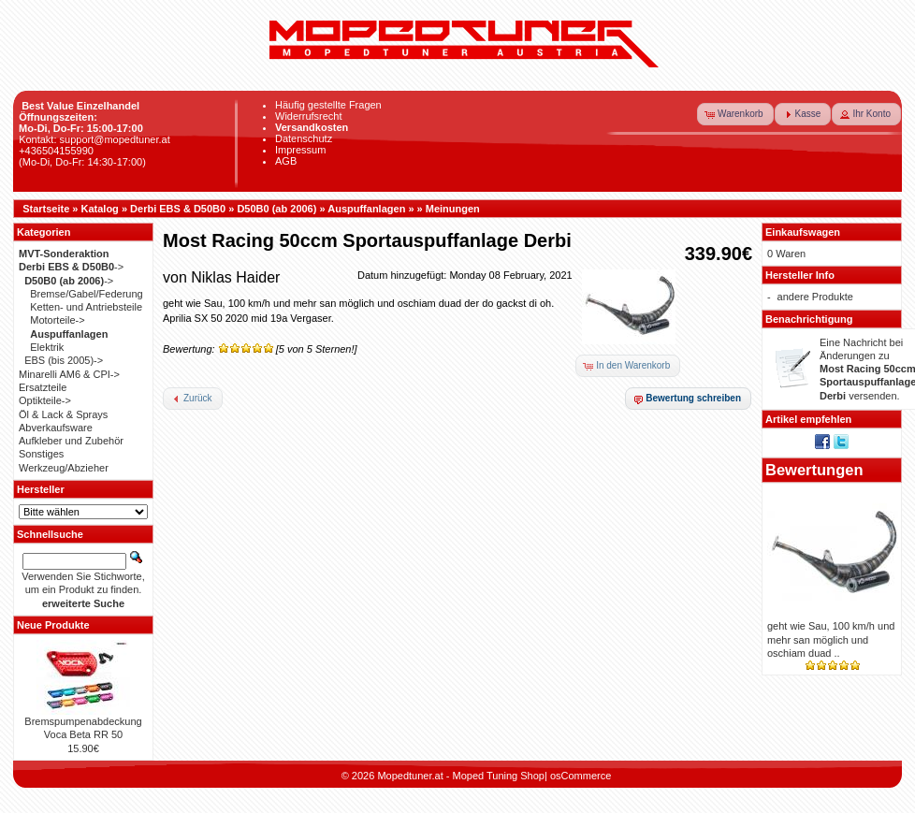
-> (71, 266)
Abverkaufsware (56, 427)
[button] (735, 114)
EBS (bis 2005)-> (63, 360)
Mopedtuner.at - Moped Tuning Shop (461, 775)
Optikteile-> (45, 400)
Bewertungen (814, 469)
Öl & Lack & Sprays (63, 414)
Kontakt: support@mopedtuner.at (94, 139)
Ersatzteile (42, 387)
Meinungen (453, 208)
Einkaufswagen (802, 232)
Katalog (100, 208)
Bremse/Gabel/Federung (86, 293)
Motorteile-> (57, 320)
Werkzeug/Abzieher (64, 467)
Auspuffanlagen (366, 208)
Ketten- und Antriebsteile (86, 306)
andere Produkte (815, 296)
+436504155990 (56, 150)
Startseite (45, 208)
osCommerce (580, 775)
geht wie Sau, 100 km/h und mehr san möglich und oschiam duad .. (830, 639)
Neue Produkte (53, 625)
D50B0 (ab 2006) (276, 208)
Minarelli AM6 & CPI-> (69, 374)
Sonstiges (41, 453)
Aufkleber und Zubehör (71, 440)
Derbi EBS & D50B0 (177, 208)
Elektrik (47, 347)
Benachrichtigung (809, 319)
